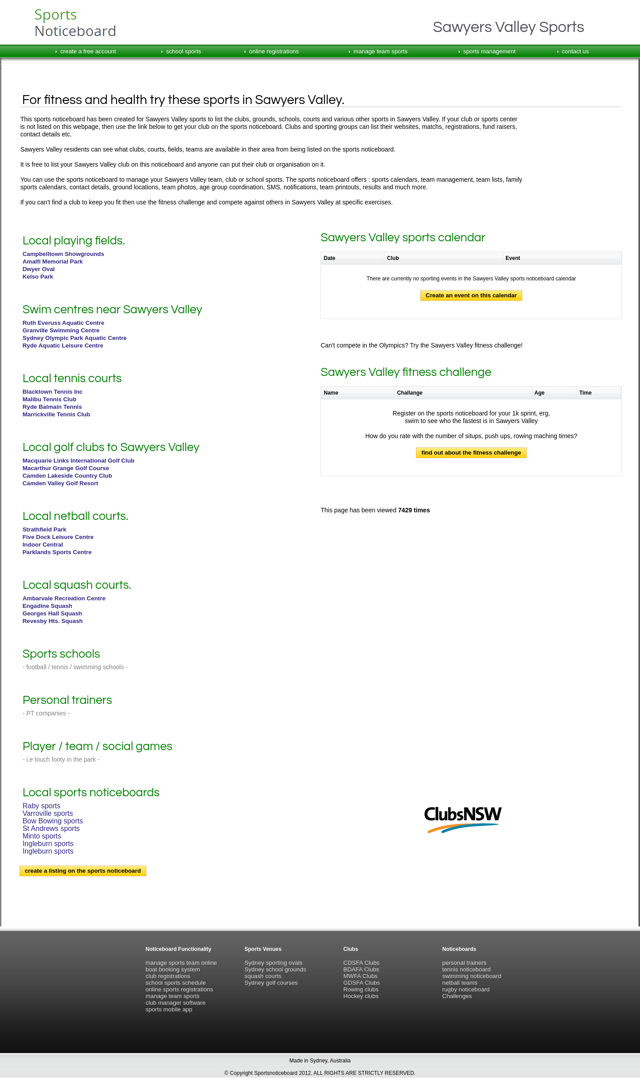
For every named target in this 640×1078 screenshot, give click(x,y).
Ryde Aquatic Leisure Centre (63, 345)
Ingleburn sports (48, 843)
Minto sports (42, 836)
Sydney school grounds (275, 969)
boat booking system (173, 969)
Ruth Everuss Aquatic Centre (63, 322)
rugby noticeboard (466, 989)
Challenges (457, 996)
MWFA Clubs (361, 976)
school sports (183, 51)
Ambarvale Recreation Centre (64, 598)
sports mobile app (169, 1009)
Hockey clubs (361, 996)
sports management (489, 51)
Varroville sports (48, 813)
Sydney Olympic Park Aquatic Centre (75, 338)
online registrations (274, 51)
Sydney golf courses (271, 982)
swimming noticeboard (471, 976)
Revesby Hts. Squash (53, 621)
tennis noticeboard (466, 969)
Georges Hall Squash (52, 613)
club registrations (168, 976)
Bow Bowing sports (53, 821)
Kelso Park (38, 276)
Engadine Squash (47, 606)
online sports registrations (179, 989)
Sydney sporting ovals (273, 962)
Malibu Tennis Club (49, 399)
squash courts (262, 976)
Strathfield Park (45, 529)
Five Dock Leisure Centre (58, 537)
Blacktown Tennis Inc (53, 391)
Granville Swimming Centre (61, 330)
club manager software (176, 1002)
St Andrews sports (51, 828)
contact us (575, 51)
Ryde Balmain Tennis (52, 406)
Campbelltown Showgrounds (63, 254)
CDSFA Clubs (362, 962)
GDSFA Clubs (362, 982)
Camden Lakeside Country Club (67, 475)
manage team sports (381, 51)
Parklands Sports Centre (57, 552)
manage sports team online (181, 962)
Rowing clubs (361, 989)
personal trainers (464, 962)
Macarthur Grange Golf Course (66, 468)
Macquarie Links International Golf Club (79, 460)
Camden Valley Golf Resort (60, 483)
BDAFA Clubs (362, 969)
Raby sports (41, 806)
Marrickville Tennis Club (56, 414)
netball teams (459, 982)
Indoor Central (43, 544)
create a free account (88, 51)
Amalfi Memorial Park (53, 261)
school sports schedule (176, 982)
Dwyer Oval (39, 269)
